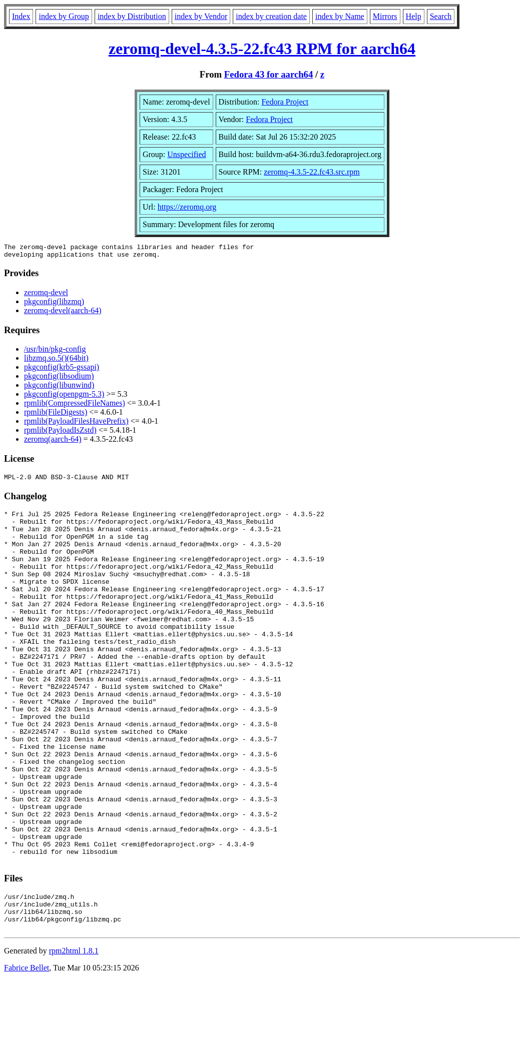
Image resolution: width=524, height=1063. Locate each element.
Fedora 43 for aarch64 (268, 74)
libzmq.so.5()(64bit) (56, 361)
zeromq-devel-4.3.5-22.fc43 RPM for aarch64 (262, 49)
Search (441, 16)
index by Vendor (201, 16)
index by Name (339, 16)
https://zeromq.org (187, 207)
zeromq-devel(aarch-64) (63, 313)
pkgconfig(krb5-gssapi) (61, 370)
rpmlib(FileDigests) (55, 415)
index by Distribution (132, 16)
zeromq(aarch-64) (53, 442)
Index (21, 16)
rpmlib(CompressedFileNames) (74, 406)
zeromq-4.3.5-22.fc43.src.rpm (312, 172)
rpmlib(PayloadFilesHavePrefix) (76, 424)
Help (413, 16)
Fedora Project (284, 102)
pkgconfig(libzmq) (54, 304)
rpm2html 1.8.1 (74, 1033)
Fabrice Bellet (26, 1050)
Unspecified (186, 154)
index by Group (64, 16)
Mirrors (385, 16)
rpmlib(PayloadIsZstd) (60, 433)
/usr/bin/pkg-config (55, 352)
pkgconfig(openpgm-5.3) (64, 397)
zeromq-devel (46, 295)
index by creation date (271, 16)
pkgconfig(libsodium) (59, 379)
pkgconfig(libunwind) (59, 388)
